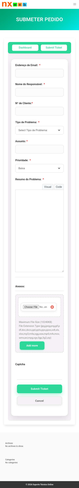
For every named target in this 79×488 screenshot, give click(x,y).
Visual (47, 186)
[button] (74, 4)
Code (59, 186)
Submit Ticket (54, 47)
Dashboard (25, 47)
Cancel (39, 400)
